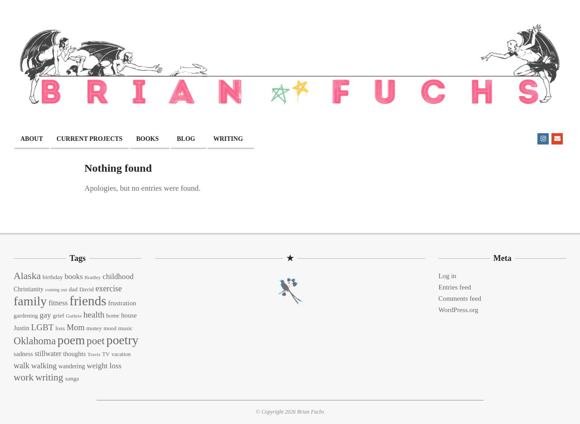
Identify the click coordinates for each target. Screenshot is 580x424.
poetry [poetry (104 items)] (122, 340)
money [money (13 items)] (94, 328)
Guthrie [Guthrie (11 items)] (74, 315)
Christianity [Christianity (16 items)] (29, 289)
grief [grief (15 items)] (58, 315)
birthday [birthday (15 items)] (53, 277)
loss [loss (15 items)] (60, 328)
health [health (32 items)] (94, 314)
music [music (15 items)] (125, 328)
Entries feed (455, 287)
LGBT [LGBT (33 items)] (42, 327)
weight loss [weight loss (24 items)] (104, 365)
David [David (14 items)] (86, 289)
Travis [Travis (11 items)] (94, 354)
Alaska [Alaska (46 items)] (27, 275)
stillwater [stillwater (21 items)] (47, 353)
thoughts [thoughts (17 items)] (74, 353)
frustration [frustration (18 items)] (122, 303)
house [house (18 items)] (129, 315)
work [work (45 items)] (24, 377)
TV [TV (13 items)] (106, 354)
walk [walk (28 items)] (21, 365)
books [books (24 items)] (73, 276)
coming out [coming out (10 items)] (56, 289)
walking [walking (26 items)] (44, 365)
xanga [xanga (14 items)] (72, 378)
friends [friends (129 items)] (87, 301)
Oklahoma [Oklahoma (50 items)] (35, 341)
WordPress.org (458, 309)
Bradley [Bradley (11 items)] (93, 277)
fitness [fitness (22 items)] (58, 303)
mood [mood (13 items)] (109, 328)
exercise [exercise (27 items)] (109, 288)
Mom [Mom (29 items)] (76, 327)
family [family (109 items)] (30, 301)
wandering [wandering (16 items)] (71, 366)
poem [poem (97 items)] (71, 340)
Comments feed (460, 298)
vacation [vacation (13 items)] (121, 354)
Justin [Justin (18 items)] (21, 328)
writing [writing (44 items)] (49, 377)
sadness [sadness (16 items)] (23, 354)
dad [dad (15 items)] (73, 289)
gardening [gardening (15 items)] (26, 315)
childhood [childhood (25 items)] (117, 276)
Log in (448, 275)
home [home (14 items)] (112, 315)
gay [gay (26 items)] (45, 314)
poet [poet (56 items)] (96, 341)
